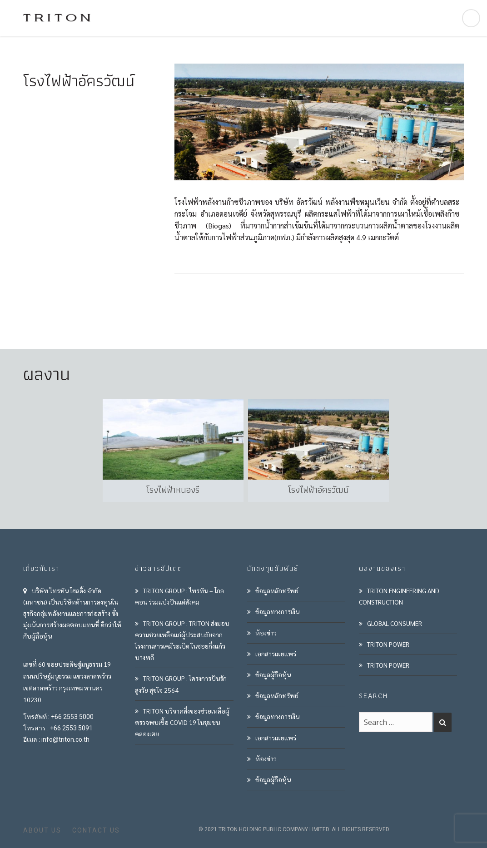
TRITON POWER (388, 644)
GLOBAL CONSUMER (394, 623)
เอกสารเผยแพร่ (275, 654)
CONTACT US (96, 830)
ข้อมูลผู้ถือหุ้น (273, 674)
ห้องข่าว (266, 633)
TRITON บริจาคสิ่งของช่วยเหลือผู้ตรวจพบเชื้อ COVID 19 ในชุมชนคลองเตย (182, 722)
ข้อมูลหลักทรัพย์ (276, 590)
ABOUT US (42, 830)
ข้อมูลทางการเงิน (277, 611)
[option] (171, 450)
